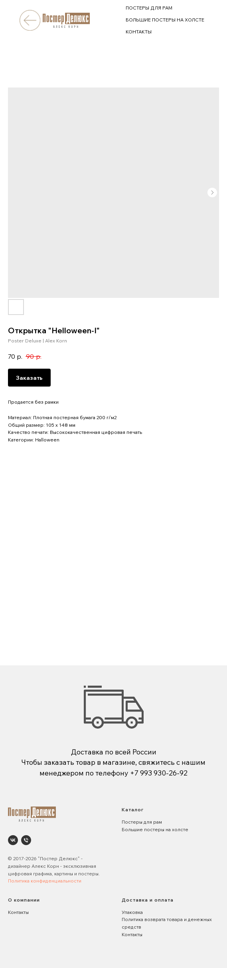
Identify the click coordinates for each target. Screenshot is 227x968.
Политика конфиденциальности (44, 881)
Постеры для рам (142, 822)
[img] (29, 20)
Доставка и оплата (148, 900)
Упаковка (132, 912)
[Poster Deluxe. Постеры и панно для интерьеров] (13, 840)
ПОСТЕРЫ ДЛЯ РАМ (149, 8)
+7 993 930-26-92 (159, 773)
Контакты (18, 912)
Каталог (133, 809)
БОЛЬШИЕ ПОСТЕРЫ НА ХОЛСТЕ (165, 20)
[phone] (26, 840)
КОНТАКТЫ (139, 32)
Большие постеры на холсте (155, 829)
